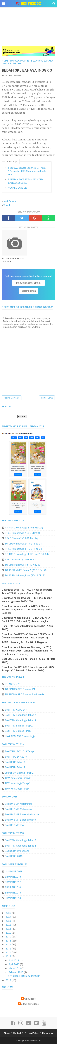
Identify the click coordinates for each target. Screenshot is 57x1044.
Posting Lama (47, 398)
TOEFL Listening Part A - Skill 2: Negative (24, 642)
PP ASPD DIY (12, 684)
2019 (9, 936)
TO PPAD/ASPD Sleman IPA (20, 689)
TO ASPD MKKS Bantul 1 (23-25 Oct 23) (26, 570)
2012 (9, 980)
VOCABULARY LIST (18, 187)
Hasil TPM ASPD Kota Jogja (20, 736)
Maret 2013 (15, 968)
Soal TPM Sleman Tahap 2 (19, 725)
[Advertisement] (28, 30)
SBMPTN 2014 (13, 898)
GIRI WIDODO (35, 1041)
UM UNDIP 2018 (13, 871)
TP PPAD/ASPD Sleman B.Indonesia (24, 694)
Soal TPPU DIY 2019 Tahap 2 (20, 751)
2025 (9, 913)
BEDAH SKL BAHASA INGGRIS (13, 260)
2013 (9, 956)
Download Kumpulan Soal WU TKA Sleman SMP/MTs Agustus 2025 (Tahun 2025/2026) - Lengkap (27, 609)
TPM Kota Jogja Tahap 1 (18, 788)
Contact (17, 1033)
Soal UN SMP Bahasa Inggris (20, 819)
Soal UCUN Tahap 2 (15, 767)
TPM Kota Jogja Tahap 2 (18, 783)
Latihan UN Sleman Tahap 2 (19, 772)
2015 (9, 952)
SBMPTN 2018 (13, 876)
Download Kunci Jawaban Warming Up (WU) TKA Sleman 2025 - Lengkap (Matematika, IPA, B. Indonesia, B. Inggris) (27, 651)
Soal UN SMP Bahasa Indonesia (22, 814)
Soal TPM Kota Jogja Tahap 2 (20, 715)
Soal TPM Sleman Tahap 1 (19, 731)
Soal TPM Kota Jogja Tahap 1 (20, 720)
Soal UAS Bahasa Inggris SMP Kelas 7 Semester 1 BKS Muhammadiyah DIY (27, 171)
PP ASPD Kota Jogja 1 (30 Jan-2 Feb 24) (27, 554)
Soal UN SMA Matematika (18, 803)
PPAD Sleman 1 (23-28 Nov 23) (21, 559)
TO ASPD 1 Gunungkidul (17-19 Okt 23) (25, 575)
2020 (9, 932)
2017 (9, 944)
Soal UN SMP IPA (14, 825)
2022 (9, 924)
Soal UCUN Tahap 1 (15, 762)
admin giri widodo (30, 1004)
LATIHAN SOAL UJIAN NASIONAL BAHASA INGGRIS (26, 181)
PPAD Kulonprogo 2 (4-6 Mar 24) (22, 533)
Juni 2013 (14, 960)
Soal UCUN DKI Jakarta (17, 851)
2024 (9, 916)
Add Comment (15, 76)
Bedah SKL (10, 201)
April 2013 (14, 964)
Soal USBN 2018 (13, 856)
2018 (9, 940)
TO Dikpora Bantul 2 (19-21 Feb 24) (23, 543)
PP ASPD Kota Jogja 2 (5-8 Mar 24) (24, 527)
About (7, 1033)
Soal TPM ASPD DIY (16, 709)
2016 (9, 948)
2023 (9, 920)
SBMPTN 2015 (13, 892)
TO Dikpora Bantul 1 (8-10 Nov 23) (23, 564)
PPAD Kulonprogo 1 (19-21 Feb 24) (24, 549)
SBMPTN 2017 (13, 882)
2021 (9, 928)
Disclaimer (47, 1033)
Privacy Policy (31, 1033)
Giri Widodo (30, 999)
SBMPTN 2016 (13, 887)
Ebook (7, 205)
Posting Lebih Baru (11, 398)
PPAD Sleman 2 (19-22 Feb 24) (21, 538)
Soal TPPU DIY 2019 (16, 756)
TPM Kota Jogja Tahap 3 (18, 778)
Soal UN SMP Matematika (18, 809)
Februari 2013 (16, 972)
